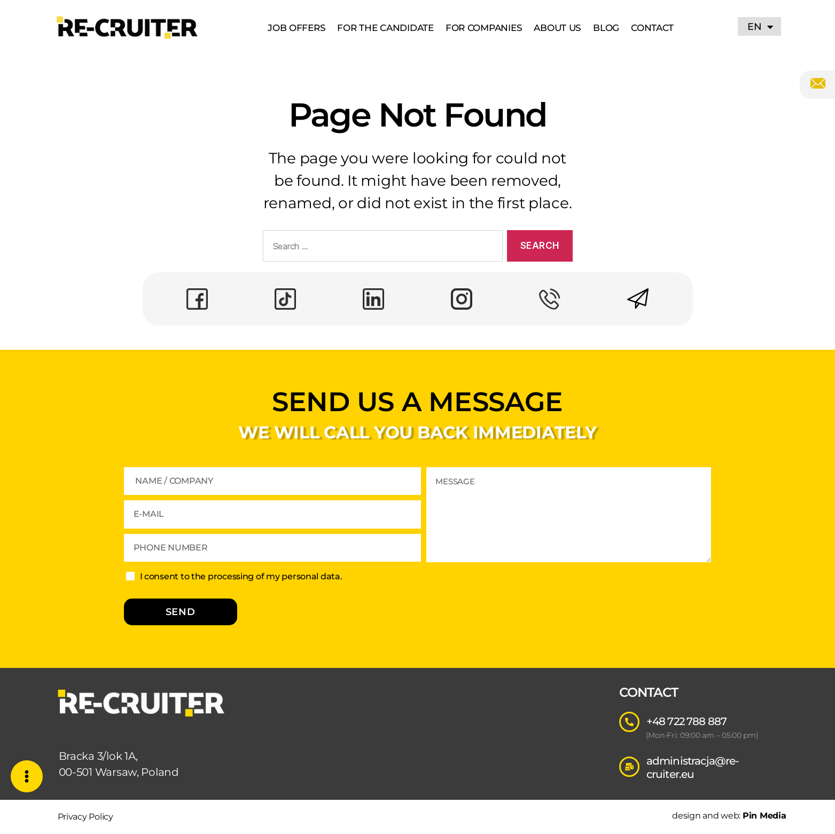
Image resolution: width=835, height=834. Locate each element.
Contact (652, 27)
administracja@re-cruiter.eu (692, 767)
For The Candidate (385, 27)
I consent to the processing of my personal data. (241, 576)
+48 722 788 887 (686, 721)
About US (557, 27)
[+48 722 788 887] (629, 722)
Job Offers (296, 27)
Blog (606, 27)
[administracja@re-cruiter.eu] (629, 767)
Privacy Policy (85, 817)
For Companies (484, 27)
